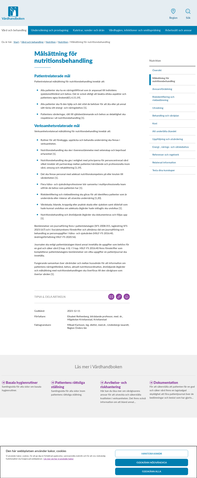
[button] (173, 14)
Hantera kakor (151, 454)
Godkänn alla (151, 472)
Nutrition (51, 41)
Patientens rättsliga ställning (68, 384)
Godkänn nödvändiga (152, 463)
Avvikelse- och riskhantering (113, 384)
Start (16, 41)
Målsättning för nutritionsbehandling (90, 41)
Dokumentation (166, 382)
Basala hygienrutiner (22, 382)
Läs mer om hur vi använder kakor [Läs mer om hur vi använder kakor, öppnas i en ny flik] (59, 460)
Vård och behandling (32, 41)
